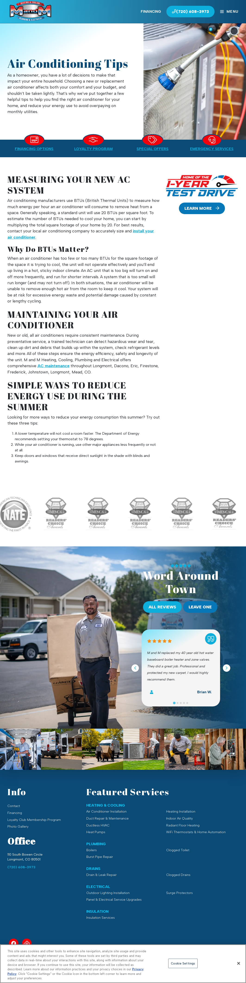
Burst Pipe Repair (99, 857)
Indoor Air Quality (179, 818)
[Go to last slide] (135, 668)
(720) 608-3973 (21, 867)
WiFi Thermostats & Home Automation (196, 832)
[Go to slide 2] (177, 703)
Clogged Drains (178, 875)
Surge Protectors (179, 893)
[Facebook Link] (13, 943)
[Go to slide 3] (181, 703)
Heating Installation (180, 811)
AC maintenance (53, 365)
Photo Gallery (17, 826)
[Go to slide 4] (184, 703)
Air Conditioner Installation (106, 811)
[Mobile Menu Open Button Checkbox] (229, 11)
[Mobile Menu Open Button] (229, 11)
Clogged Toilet (177, 850)
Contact (13, 806)
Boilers (91, 850)
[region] (123, 963)
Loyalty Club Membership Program (34, 820)
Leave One (200, 606)
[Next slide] (226, 668)
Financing (151, 11)
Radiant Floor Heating (182, 825)
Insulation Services (100, 917)
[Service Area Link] (26, 943)
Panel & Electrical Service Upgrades (114, 899)
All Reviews (162, 606)
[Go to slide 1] (174, 703)
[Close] (239, 963)
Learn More (201, 208)
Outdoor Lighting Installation (108, 893)
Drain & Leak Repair (101, 875)
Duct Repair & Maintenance (107, 818)
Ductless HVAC (97, 825)
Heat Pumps (95, 832)
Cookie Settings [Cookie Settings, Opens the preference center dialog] (183, 963)
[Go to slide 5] (187, 703)
